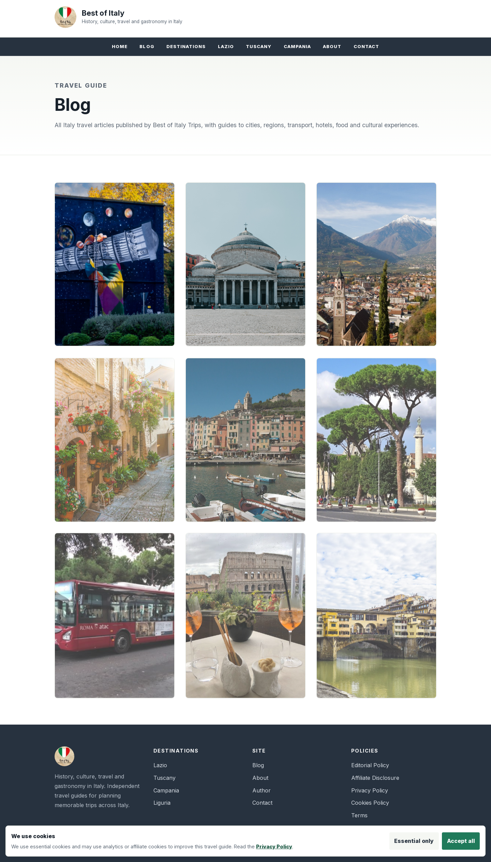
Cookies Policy (370, 802)
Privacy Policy (369, 790)
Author (261, 790)
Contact (366, 46)
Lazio (226, 46)
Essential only (414, 840)
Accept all (461, 840)
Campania (297, 46)
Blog (146, 46)
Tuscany (258, 46)
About (332, 46)
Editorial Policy (370, 765)
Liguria (161, 802)
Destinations (186, 46)
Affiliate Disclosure (375, 777)
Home (120, 46)
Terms (359, 815)
